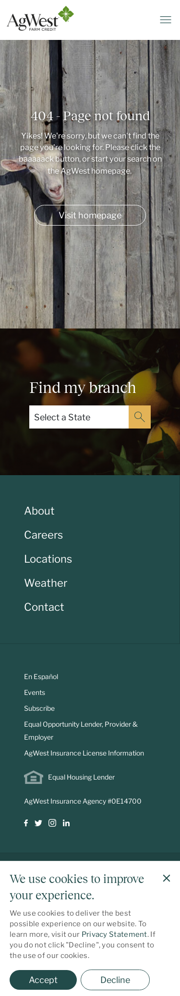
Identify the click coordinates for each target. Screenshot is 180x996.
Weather (45, 583)
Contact (44, 607)
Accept (43, 980)
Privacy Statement (114, 934)
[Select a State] (79, 417)
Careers (43, 535)
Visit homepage (90, 215)
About (39, 510)
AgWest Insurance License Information (84, 753)
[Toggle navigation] (165, 19)
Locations (48, 559)
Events (34, 692)
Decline (115, 980)
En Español (41, 676)
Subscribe (39, 708)
